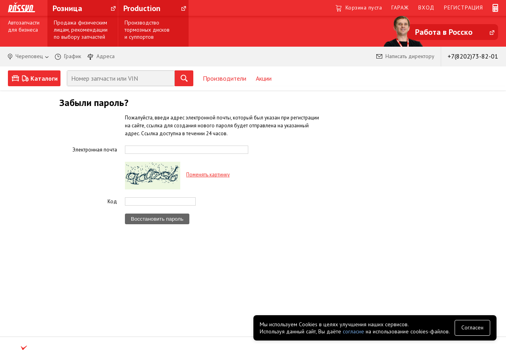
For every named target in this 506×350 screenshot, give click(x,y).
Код (112, 201)
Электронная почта (94, 149)
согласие (353, 331)
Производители (224, 78)
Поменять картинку (208, 174)
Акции (264, 78)
